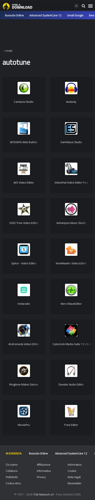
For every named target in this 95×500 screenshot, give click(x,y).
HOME (8, 50)
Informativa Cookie (75, 467)
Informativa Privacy (44, 474)
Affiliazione (44, 464)
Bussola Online (14, 15)
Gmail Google (75, 15)
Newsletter (75, 483)
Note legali (74, 477)
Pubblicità (12, 477)
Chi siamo (12, 464)
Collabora (12, 470)
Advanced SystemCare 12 (45, 15)
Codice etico (13, 483)
